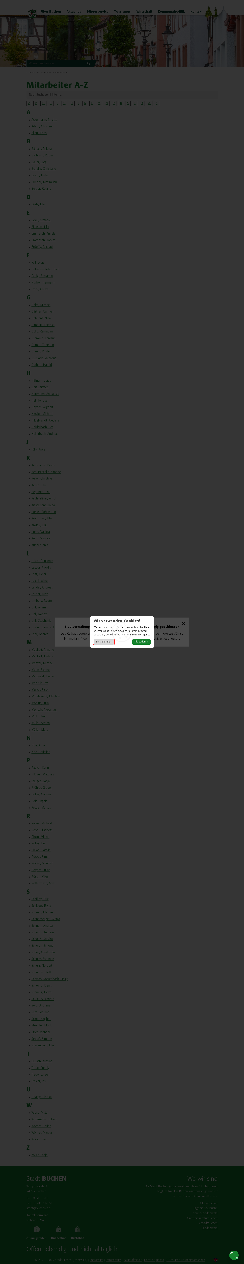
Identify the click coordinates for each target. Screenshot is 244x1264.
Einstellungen (104, 642)
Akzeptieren (141, 642)
